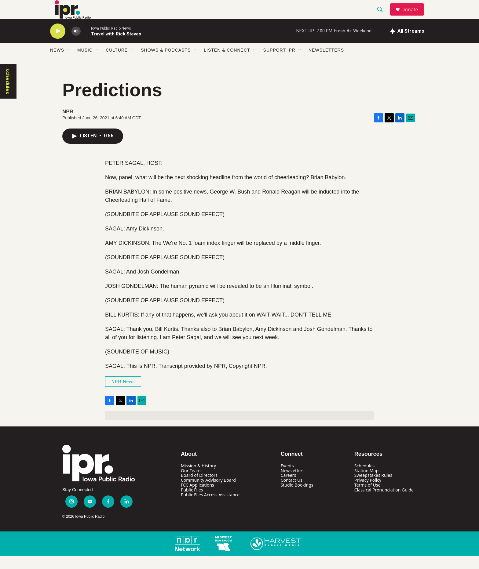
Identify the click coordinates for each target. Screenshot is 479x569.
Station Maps (367, 484)
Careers (288, 488)
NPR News (123, 394)
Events (287, 479)
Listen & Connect (227, 63)
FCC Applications (197, 498)
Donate (413, 16)
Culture (117, 63)
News (57, 63)
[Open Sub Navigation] (68, 63)
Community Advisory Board (208, 493)
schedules (7, 94)
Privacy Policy (367, 493)
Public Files (192, 503)
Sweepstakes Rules (373, 488)
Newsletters (326, 63)
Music (85, 63)
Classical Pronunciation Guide (384, 503)
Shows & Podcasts (166, 63)
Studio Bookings (297, 498)
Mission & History (198, 479)
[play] (58, 44)
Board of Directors (199, 488)
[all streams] (407, 44)
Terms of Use (367, 498)
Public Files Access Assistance (210, 508)
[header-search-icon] (383, 16)
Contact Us (291, 493)
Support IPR (279, 63)
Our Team (191, 484)
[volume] (76, 44)
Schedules (364, 479)
